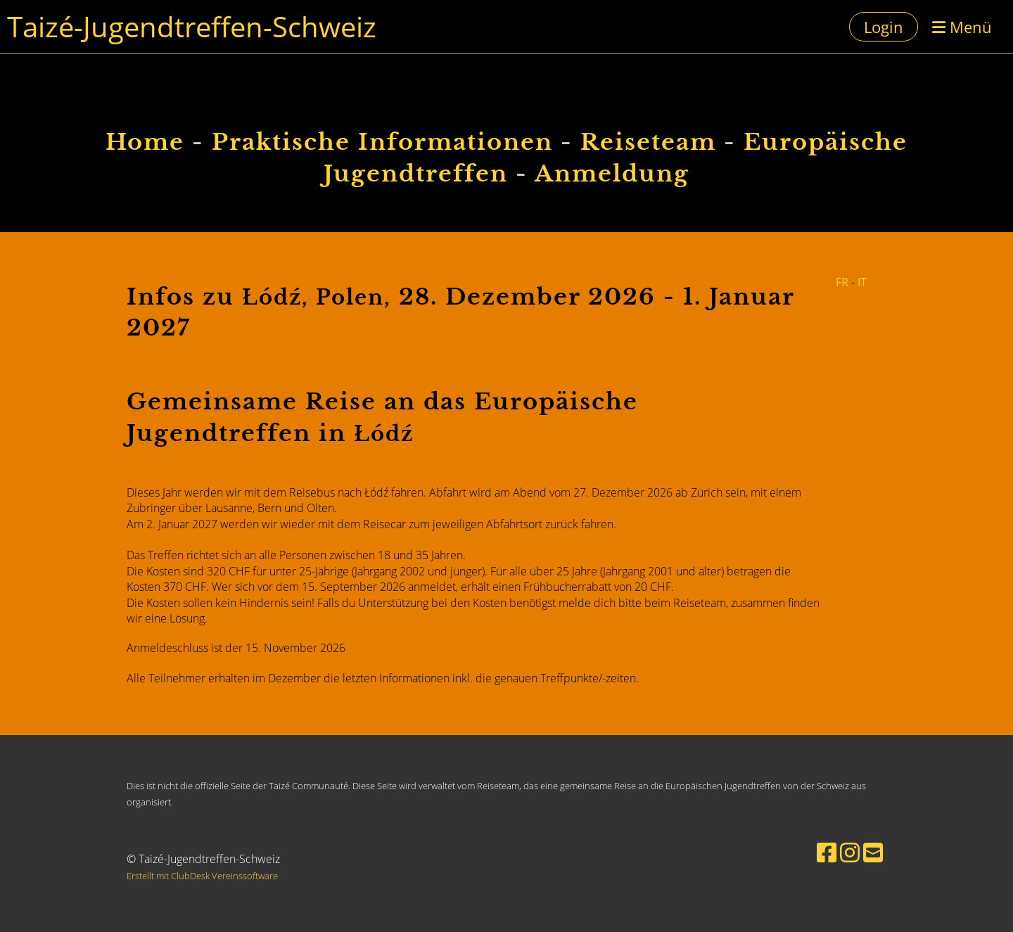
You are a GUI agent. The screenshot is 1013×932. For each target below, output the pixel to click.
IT (862, 282)
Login (883, 26)
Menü (962, 26)
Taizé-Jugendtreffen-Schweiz (191, 26)
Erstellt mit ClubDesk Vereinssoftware (202, 875)
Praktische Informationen (382, 142)
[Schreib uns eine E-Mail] (873, 852)
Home (145, 142)
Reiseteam (648, 142)
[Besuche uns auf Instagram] (850, 852)
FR (842, 282)
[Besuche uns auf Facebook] (826, 852)
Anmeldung (612, 174)
